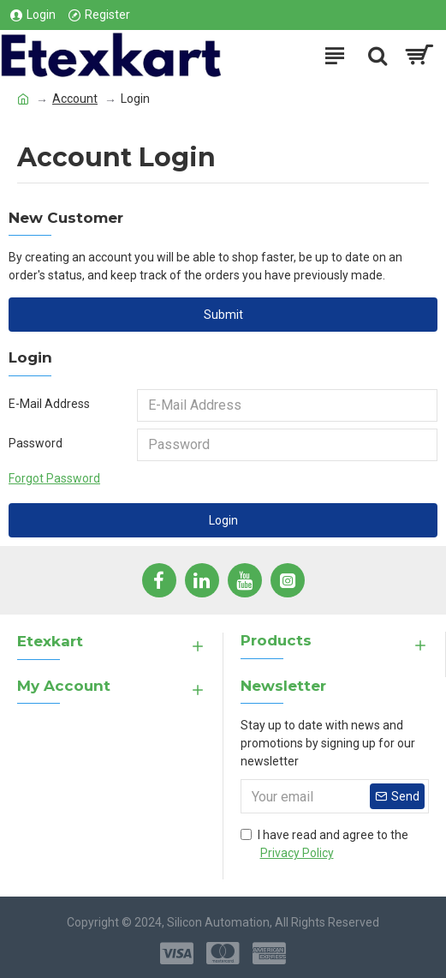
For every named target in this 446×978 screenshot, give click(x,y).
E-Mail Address (49, 404)
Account (75, 98)
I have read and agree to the (324, 845)
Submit (223, 314)
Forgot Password (54, 478)
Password (35, 443)
